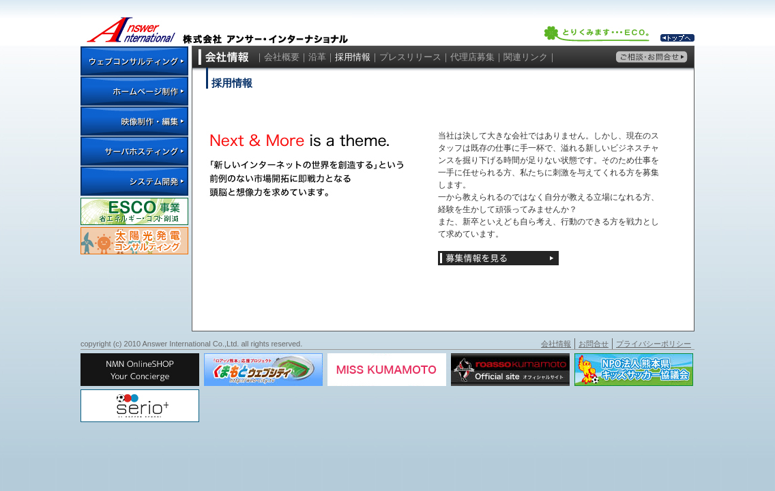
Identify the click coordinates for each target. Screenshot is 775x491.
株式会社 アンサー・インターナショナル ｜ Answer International (216, 23)
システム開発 (134, 181)
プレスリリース (410, 57)
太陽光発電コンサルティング (134, 240)
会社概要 (281, 57)
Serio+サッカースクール (140, 405)
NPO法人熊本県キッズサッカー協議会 (633, 369)
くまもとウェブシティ (263, 369)
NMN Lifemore (140, 369)
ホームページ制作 (134, 91)
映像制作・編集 (134, 121)
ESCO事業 (134, 211)
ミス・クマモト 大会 (386, 369)
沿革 (317, 57)
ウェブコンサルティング (134, 61)
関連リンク (525, 57)
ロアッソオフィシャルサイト (510, 369)
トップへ (677, 38)
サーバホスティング (134, 151)
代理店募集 (472, 57)
